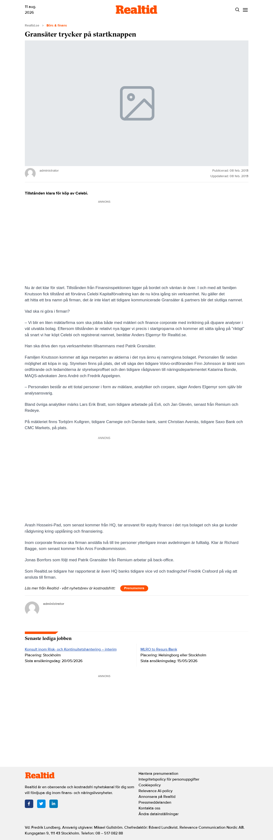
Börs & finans (57, 25)
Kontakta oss (149, 808)
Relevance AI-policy (156, 790)
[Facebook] (29, 804)
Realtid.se (32, 25)
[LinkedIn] (53, 804)
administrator (53, 604)
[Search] (237, 10)
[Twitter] (41, 804)
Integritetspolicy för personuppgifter (169, 779)
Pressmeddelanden (155, 802)
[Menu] (245, 10)
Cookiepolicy (150, 785)
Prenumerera (134, 588)
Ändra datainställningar (159, 814)
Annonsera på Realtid (157, 796)
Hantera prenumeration (158, 773)
